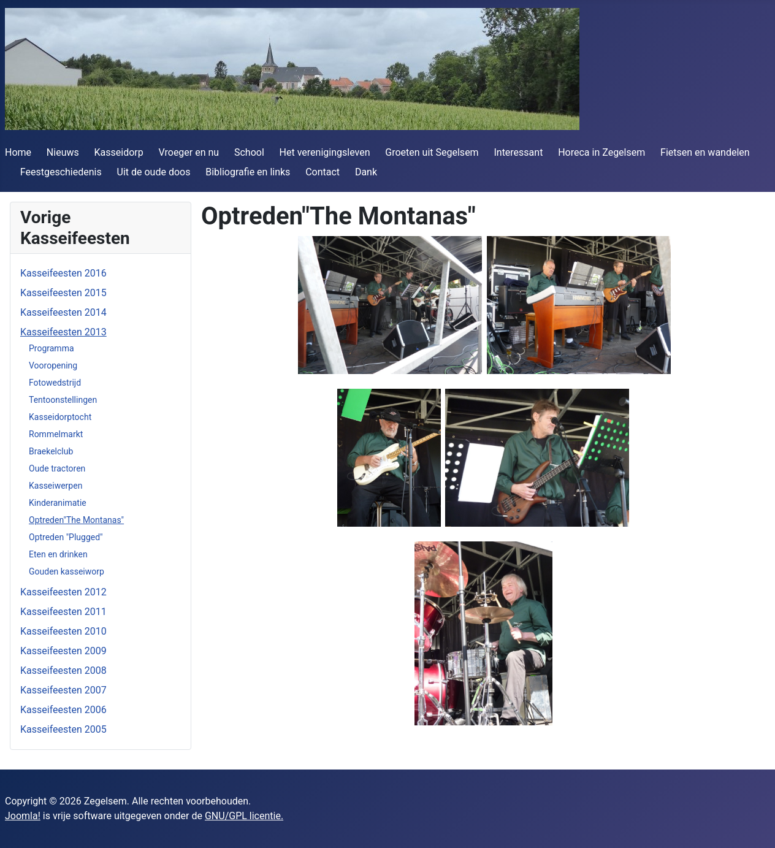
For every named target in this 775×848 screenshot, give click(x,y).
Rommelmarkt (56, 434)
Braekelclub (51, 451)
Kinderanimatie (57, 503)
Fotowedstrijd (55, 383)
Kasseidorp (118, 152)
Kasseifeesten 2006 (63, 710)
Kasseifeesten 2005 (63, 729)
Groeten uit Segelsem (431, 152)
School (249, 152)
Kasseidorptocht (60, 417)
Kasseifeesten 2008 (63, 670)
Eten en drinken (58, 554)
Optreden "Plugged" (66, 537)
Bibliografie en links (247, 172)
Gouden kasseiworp (66, 571)
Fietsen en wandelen (705, 152)
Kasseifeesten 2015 (63, 293)
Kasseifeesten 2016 (63, 273)
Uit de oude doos (154, 172)
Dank (366, 172)
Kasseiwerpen (55, 486)
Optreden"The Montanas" (76, 520)
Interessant (518, 152)
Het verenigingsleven (325, 152)
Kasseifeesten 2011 (63, 611)
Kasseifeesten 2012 (63, 592)
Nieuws (63, 152)
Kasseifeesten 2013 (63, 332)
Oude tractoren (57, 468)
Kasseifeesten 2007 (63, 690)
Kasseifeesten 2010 (63, 631)
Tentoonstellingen (63, 400)
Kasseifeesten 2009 (63, 651)
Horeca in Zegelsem (601, 152)
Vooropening (53, 365)
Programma (51, 348)
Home (18, 152)
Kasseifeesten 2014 (63, 312)
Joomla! (22, 816)
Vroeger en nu (189, 152)
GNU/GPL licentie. (244, 816)
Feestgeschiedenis (61, 172)
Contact (322, 172)
